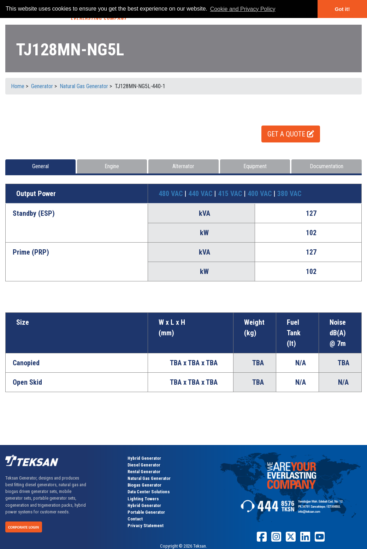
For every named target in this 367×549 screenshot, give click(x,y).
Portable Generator (146, 512)
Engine (112, 166)
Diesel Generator (144, 465)
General (40, 166)
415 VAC (231, 193)
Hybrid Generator (144, 458)
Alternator (183, 166)
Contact (135, 518)
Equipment (255, 166)
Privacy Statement (146, 525)
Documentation (326, 166)
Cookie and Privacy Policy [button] (243, 9)
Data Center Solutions (149, 491)
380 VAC (289, 193)
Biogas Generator (144, 485)
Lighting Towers (143, 498)
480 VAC (171, 193)
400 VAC (260, 193)
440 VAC (201, 193)
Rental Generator (144, 471)
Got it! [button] (342, 9)
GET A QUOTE (290, 134)
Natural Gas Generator (149, 478)
